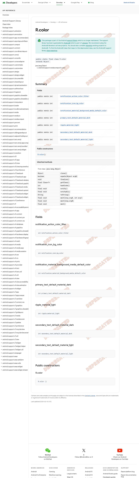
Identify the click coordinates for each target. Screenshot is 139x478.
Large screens (72, 474)
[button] (14, 31)
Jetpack (85, 43)
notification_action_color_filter (74, 96)
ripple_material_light (69, 125)
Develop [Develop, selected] (59, 2)
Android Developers (41, 22)
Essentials (26, 2)
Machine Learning (55, 475)
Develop (53, 22)
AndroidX (67, 43)
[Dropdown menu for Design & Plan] (51, 2)
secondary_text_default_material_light (76, 139)
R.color (41, 154)
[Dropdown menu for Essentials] (33, 2)
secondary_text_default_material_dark (76, 132)
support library (72, 40)
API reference (9, 10)
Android (34, 471)
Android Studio (129, 2)
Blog (92, 2)
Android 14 (89, 475)
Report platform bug (128, 471)
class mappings (51, 51)
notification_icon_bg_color (72, 103)
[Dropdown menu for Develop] (65, 2)
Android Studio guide (110, 474)
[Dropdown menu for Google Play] (82, 2)
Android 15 (88, 471)
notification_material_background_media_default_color (83, 111)
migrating (89, 45)
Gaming (52, 471)
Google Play (75, 2)
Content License (90, 396)
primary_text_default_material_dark (75, 118)
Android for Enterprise (38, 475)
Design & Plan (43, 2)
